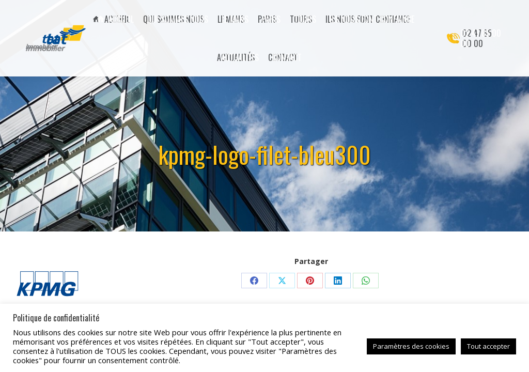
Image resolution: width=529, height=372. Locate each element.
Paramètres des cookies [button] (411, 346)
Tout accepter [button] (488, 346)
